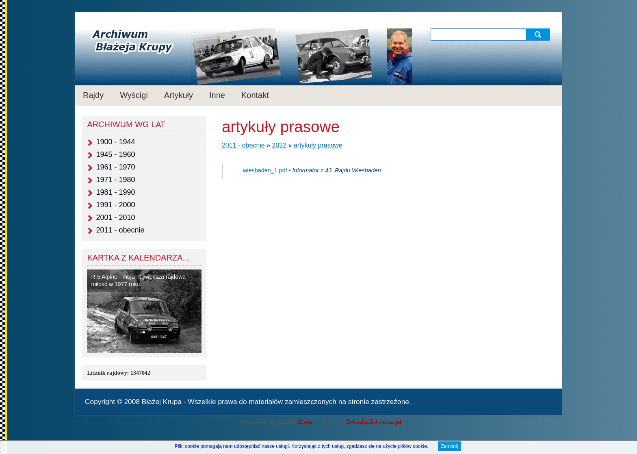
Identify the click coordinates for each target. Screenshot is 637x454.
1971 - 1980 (115, 180)
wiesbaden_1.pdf (265, 170)
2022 (279, 145)
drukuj (549, 401)
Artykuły (178, 95)
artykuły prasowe (318, 145)
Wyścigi (134, 95)
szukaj (539, 34)
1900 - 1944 (115, 142)
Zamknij (449, 446)
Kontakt (255, 95)
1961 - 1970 (115, 167)
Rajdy (93, 95)
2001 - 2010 (115, 217)
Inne (217, 95)
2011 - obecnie (120, 230)
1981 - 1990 (115, 192)
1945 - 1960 (115, 154)
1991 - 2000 (115, 205)
